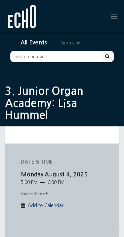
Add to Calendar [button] (45, 205)
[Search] (107, 56)
